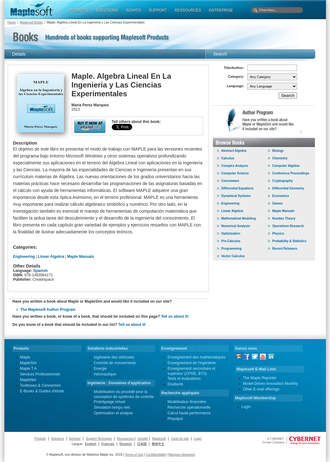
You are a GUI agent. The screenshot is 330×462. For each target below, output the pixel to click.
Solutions (57, 438)
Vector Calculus (233, 256)
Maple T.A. (29, 368)
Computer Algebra (286, 165)
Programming (231, 248)
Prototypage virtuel (109, 402)
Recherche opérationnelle (189, 407)
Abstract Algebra (233, 150)
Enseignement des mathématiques (197, 357)
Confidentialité (155, 454)
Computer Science (235, 173)
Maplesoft (158, 438)
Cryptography (282, 181)
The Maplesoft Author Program (48, 309)
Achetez (74, 438)
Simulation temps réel (112, 407)
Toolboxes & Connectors (40, 385)
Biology (278, 150)
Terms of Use (134, 454)
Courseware (230, 181)
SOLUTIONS (107, 10)
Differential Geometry (288, 188)
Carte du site (180, 438)
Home (12, 22)
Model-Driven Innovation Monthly (270, 383)
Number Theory (283, 218)
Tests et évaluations (184, 378)
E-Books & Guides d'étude (42, 391)
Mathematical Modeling (238, 218)
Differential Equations (237, 188)
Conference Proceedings (290, 173)
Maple (25, 357)
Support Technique (99, 438)
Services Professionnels (40, 374)
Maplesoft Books (31, 22)
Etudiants (175, 384)
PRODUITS (79, 10)
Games (277, 203)
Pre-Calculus (231, 241)
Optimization (231, 233)
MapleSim (28, 363)
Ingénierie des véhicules (114, 357)
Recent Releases (284, 248)
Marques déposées (181, 454)
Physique (175, 419)
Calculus (228, 158)
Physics (278, 233)
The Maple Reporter (260, 378)
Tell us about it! (175, 316)
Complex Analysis (234, 165)
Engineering (24, 256)
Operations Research (288, 226)
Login (246, 407)
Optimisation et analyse (113, 413)
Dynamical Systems (236, 196)
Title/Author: (234, 68)
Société (143, 438)
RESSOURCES (188, 10)
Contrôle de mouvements (115, 363)
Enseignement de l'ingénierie (192, 363)
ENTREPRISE (221, 10)
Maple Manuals (80, 256)
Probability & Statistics (289, 241)
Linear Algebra (51, 256)
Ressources (126, 438)
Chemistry (280, 158)
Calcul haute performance (189, 413)
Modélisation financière (187, 402)
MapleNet (28, 380)
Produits (40, 438)
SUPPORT (158, 10)
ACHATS (133, 10)
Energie (100, 368)
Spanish (40, 270)
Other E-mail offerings (261, 389)
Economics (280, 196)
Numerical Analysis (235, 226)
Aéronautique (105, 374)
